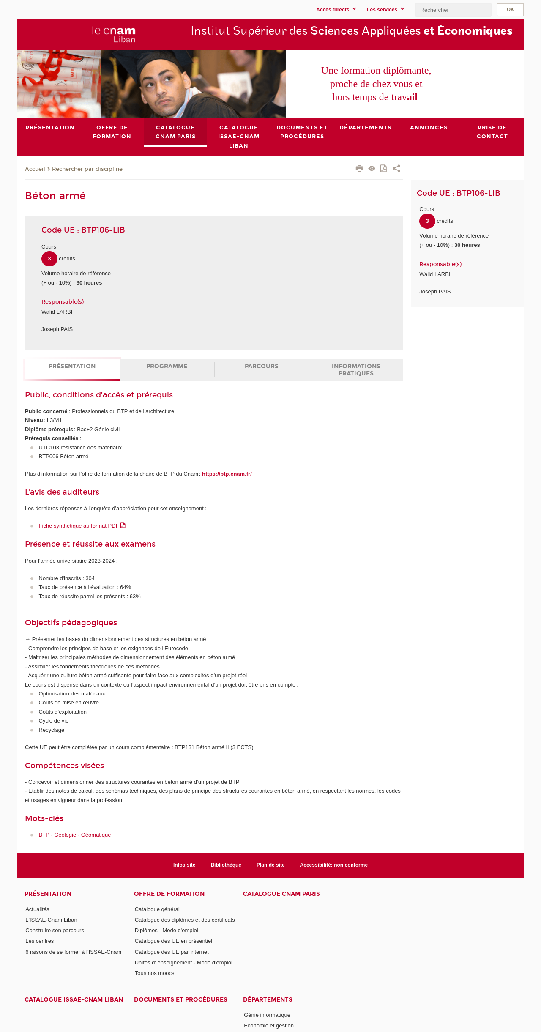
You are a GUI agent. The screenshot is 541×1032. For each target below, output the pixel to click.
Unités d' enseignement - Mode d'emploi (183, 962)
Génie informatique (267, 1014)
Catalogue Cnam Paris (281, 893)
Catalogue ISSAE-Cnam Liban (74, 999)
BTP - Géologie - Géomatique (75, 835)
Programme (166, 366)
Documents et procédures (180, 999)
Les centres (39, 941)
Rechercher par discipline (87, 168)
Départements (267, 999)
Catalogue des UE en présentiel (174, 941)
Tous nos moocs (155, 973)
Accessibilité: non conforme (334, 865)
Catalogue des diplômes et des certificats (185, 919)
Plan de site (271, 865)
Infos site (184, 865)
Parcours (262, 366)
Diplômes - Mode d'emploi (166, 930)
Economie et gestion (269, 1025)
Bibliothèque (225, 865)
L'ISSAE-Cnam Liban (51, 919)
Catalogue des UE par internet (172, 951)
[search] (453, 10)
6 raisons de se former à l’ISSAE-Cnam (73, 951)
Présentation (72, 366)
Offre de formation (169, 893)
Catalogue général (157, 909)
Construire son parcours (54, 930)
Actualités (37, 909)
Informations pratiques (356, 370)
